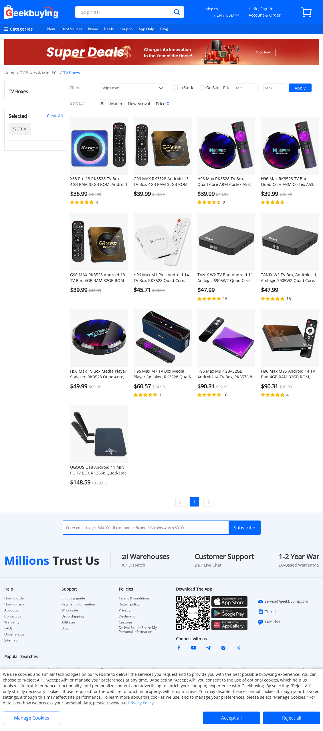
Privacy (124, 610)
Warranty (11, 622)
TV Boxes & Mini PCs (39, 73)
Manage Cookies (31, 718)
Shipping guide (73, 598)
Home (9, 73)
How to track (14, 604)
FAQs (8, 628)
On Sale (209, 87)
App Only (146, 29)
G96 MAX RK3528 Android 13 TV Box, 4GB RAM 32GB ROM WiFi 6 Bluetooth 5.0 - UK (97, 277)
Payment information (78, 604)
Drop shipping (73, 616)
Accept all (231, 718)
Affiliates (69, 622)
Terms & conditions (134, 598)
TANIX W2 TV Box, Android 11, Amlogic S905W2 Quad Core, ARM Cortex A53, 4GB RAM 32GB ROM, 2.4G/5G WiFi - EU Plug (225, 277)
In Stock (183, 87)
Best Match (111, 103)
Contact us (12, 616)
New (51, 29)
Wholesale (70, 610)
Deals (109, 29)
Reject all (291, 718)
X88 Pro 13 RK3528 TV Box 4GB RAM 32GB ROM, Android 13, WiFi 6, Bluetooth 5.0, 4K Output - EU (98, 181)
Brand (93, 29)
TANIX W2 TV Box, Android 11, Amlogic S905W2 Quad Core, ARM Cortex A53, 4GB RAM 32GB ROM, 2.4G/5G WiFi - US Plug (289, 277)
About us (11, 610)
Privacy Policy (141, 703)
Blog (164, 29)
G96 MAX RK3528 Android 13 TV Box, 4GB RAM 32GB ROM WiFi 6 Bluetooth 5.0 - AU (161, 181)
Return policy (129, 604)
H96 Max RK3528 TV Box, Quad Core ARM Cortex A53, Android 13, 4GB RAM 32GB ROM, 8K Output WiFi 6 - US (287, 181)
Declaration (128, 616)
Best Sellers (72, 29)
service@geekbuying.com (283, 601)
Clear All (55, 115)
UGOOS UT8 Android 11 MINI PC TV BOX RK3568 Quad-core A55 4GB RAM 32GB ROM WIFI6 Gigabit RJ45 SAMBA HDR (98, 470)
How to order (14, 598)
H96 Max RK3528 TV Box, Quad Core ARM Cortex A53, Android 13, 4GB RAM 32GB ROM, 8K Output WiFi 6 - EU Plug (224, 181)
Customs (126, 622)
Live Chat (269, 622)
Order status (14, 634)
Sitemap (10, 640)
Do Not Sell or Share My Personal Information (138, 630)
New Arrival (139, 103)
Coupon (126, 29)
